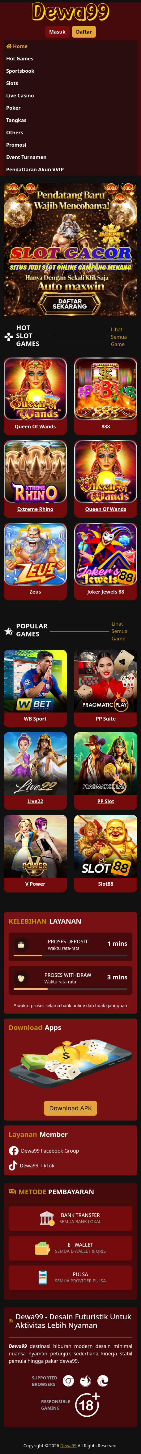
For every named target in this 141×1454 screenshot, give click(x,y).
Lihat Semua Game (119, 337)
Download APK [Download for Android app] (70, 1108)
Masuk (57, 31)
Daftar (84, 31)
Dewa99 (68, 1445)
